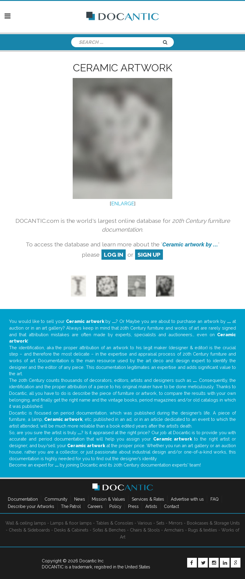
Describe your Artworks (31, 506)
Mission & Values (108, 499)
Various (144, 523)
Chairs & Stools (145, 530)
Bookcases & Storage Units (213, 523)
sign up (149, 254)
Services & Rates (148, 499)
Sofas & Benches (109, 530)
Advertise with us (187, 499)
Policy (115, 506)
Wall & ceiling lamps (25, 523)
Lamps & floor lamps (71, 523)
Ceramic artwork (122, 68)
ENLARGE (122, 204)
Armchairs (174, 530)
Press (133, 506)
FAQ (214, 499)
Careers (95, 506)
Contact (171, 506)
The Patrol (71, 506)
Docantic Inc (91, 560)
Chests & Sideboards (29, 530)
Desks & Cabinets (71, 530)
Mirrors (176, 523)
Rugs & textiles (202, 530)
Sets (160, 523)
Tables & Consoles (114, 523)
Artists (151, 506)
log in (113, 254)
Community (56, 499)
